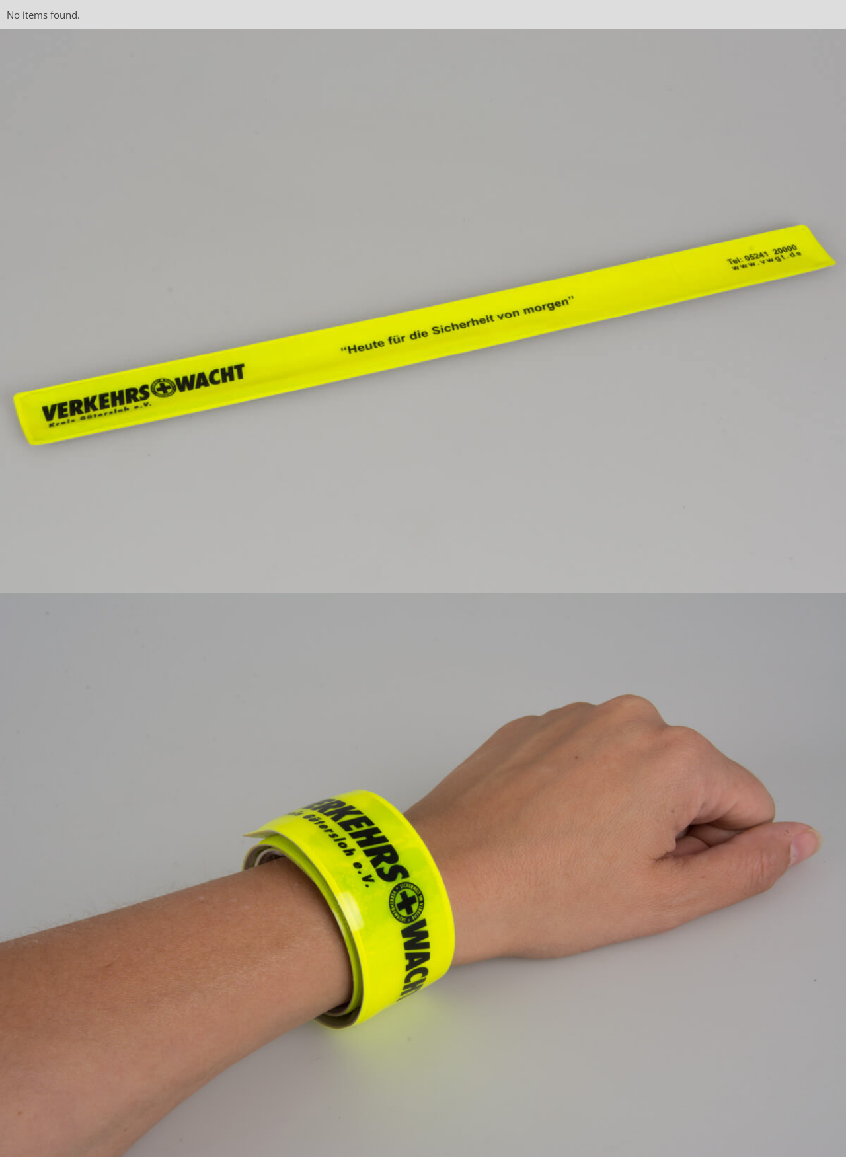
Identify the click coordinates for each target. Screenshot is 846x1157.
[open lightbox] (423, 311)
